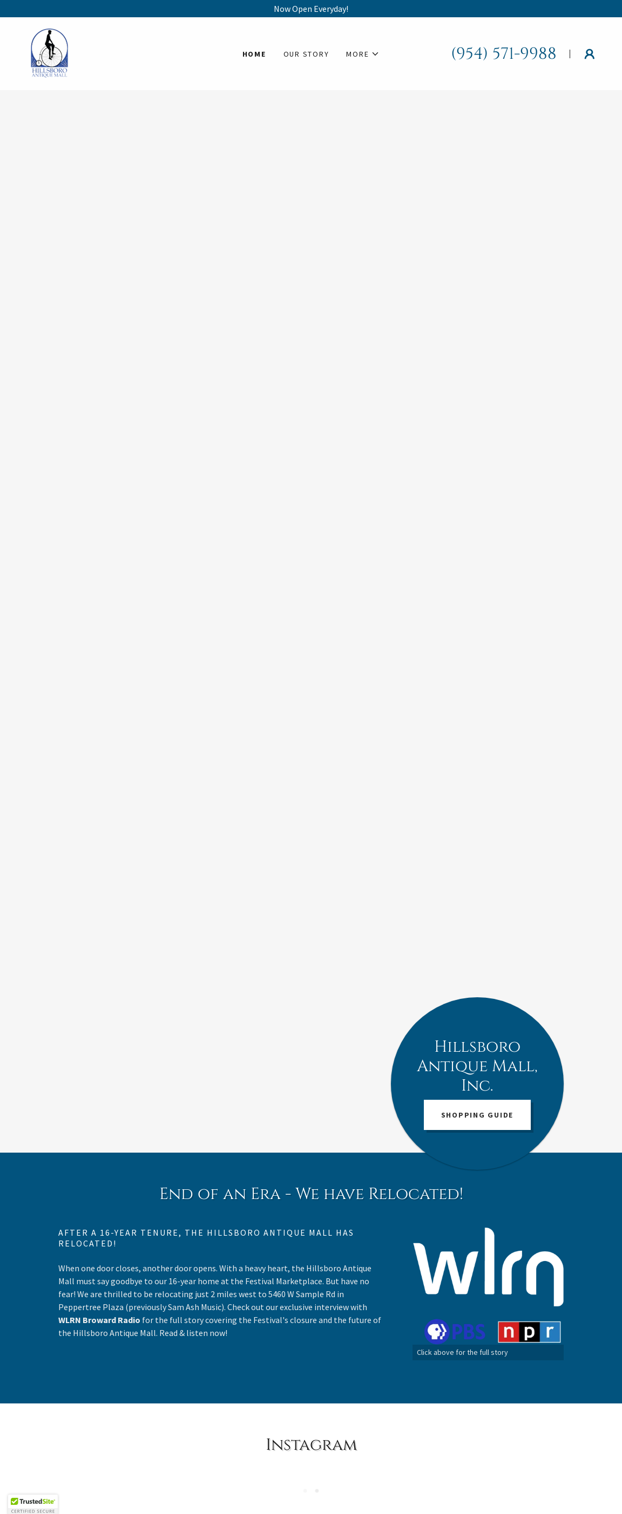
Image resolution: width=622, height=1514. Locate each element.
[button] (363, 53)
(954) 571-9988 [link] (504, 54)
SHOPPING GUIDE (477, 1115)
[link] (49, 52)
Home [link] (254, 54)
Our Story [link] (306, 54)
